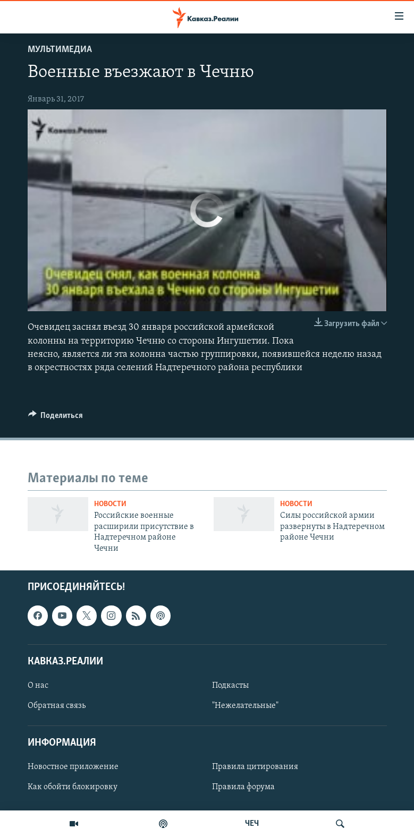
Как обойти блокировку (72, 787)
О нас (38, 685)
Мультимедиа (60, 50)
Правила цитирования (255, 767)
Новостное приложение (73, 767)
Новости (110, 504)
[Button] (55, 418)
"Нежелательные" (245, 706)
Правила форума (243, 787)
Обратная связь (57, 706)
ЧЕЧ (252, 823)
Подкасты (230, 685)
